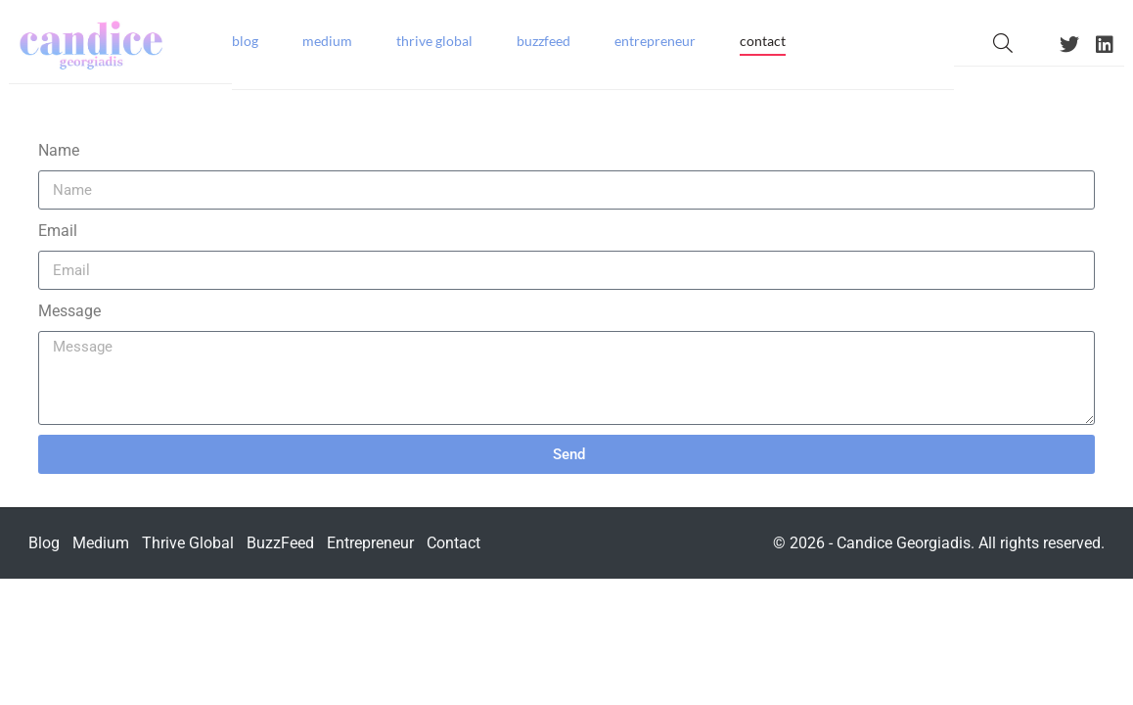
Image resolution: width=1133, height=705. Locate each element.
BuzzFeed (543, 40)
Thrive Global (434, 40)
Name (58, 150)
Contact (763, 40)
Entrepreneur (655, 40)
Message (69, 311)
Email (57, 230)
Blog (245, 40)
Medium (327, 40)
